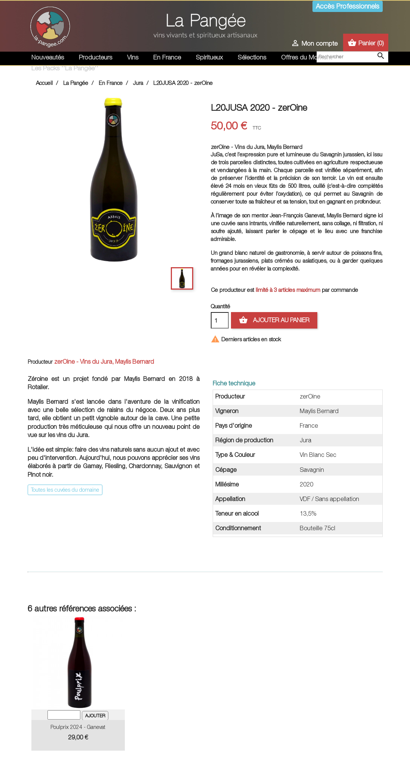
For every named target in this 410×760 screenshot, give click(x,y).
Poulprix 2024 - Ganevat (77, 727)
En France (167, 57)
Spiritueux (209, 57)
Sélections (252, 57)
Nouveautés (47, 57)
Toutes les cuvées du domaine (65, 489)
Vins (132, 57)
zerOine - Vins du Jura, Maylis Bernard (104, 361)
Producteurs (95, 57)
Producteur (40, 361)
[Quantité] (220, 320)
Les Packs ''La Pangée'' (64, 68)
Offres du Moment (306, 57)
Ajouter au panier (274, 320)
